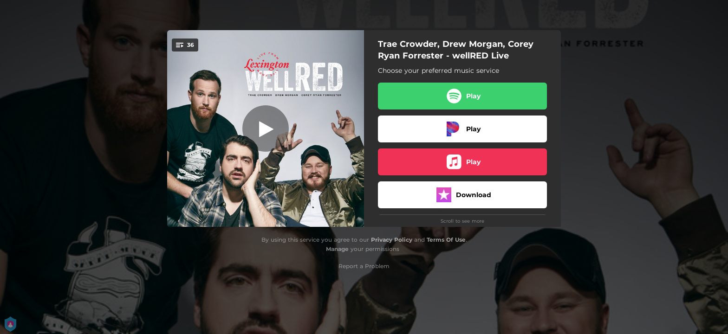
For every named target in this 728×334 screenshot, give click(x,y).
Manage (337, 248)
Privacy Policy (391, 239)
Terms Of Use (446, 239)
